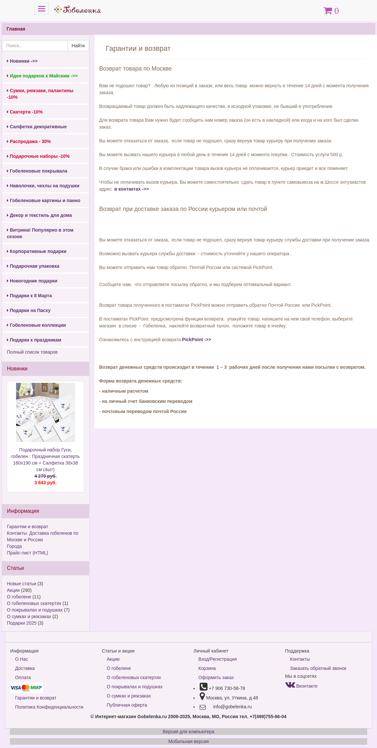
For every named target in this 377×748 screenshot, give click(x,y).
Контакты (300, 659)
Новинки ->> (22, 61)
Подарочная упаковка (33, 266)
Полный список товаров (32, 352)
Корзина (207, 668)
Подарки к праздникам (34, 340)
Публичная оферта (127, 705)
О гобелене (19, 596)
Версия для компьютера (188, 731)
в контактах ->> (131, 189)
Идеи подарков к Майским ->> (42, 75)
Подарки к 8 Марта (29, 295)
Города (14, 546)
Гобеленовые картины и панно (43, 200)
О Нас (21, 659)
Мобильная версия (188, 741)
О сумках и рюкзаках (29, 616)
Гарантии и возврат (27, 526)
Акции (13, 590)
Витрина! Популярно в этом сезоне (40, 233)
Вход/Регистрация (217, 659)
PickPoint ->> (196, 339)
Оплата (23, 677)
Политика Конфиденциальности (49, 707)
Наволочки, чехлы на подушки (43, 185)
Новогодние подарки (32, 280)
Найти (78, 45)
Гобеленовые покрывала (37, 171)
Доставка (25, 668)
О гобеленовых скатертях (34, 603)
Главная (16, 28)
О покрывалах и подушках (35, 610)
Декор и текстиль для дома (39, 215)
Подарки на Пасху (28, 310)
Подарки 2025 (21, 623)
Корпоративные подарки (37, 251)
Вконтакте (301, 686)
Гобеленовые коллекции (36, 325)
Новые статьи (21, 583)
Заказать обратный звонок (318, 668)
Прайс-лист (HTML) (27, 552)
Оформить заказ (216, 677)
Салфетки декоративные (37, 126)
